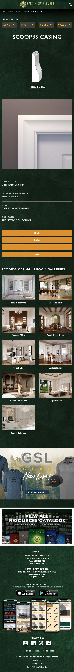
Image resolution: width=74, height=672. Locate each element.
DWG (37, 240)
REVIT (37, 232)
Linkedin (33, 643)
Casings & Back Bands (15, 208)
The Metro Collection (16, 220)
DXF (37, 247)
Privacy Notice (37, 663)
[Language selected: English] (37, 650)
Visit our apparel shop (37, 492)
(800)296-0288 (39, 574)
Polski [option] (52, 650)
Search (70, 4)
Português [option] (37, 650)
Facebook (48, 643)
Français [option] (45, 650)
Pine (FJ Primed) (11, 196)
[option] (28, 651)
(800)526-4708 (39, 560)
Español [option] (28, 650)
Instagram (25, 643)
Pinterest (41, 643)
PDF (37, 254)
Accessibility (37, 659)
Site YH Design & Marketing (37, 667)
